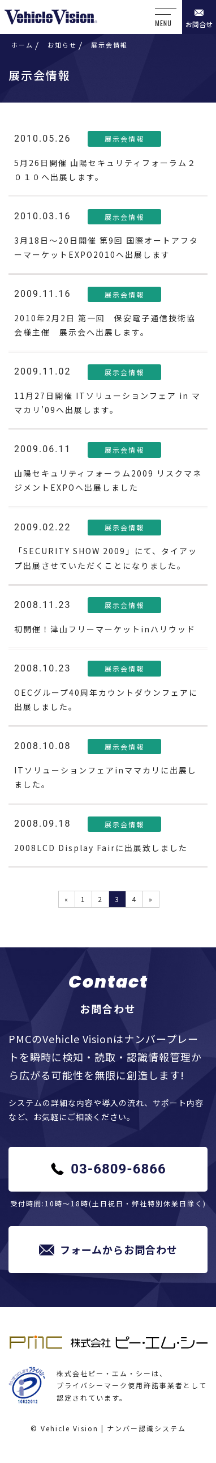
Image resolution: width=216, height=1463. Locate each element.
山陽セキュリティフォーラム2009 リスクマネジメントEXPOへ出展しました (108, 480)
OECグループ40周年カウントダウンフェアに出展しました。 (106, 699)
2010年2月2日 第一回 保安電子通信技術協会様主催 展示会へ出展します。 (105, 325)
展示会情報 (124, 138)
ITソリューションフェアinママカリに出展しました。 (105, 777)
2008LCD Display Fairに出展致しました (101, 847)
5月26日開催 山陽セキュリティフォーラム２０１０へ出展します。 (105, 169)
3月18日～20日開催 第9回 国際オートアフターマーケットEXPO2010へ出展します (106, 247)
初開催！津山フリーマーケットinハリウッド (105, 629)
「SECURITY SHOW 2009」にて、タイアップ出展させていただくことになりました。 (105, 558)
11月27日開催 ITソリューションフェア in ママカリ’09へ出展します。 (107, 402)
